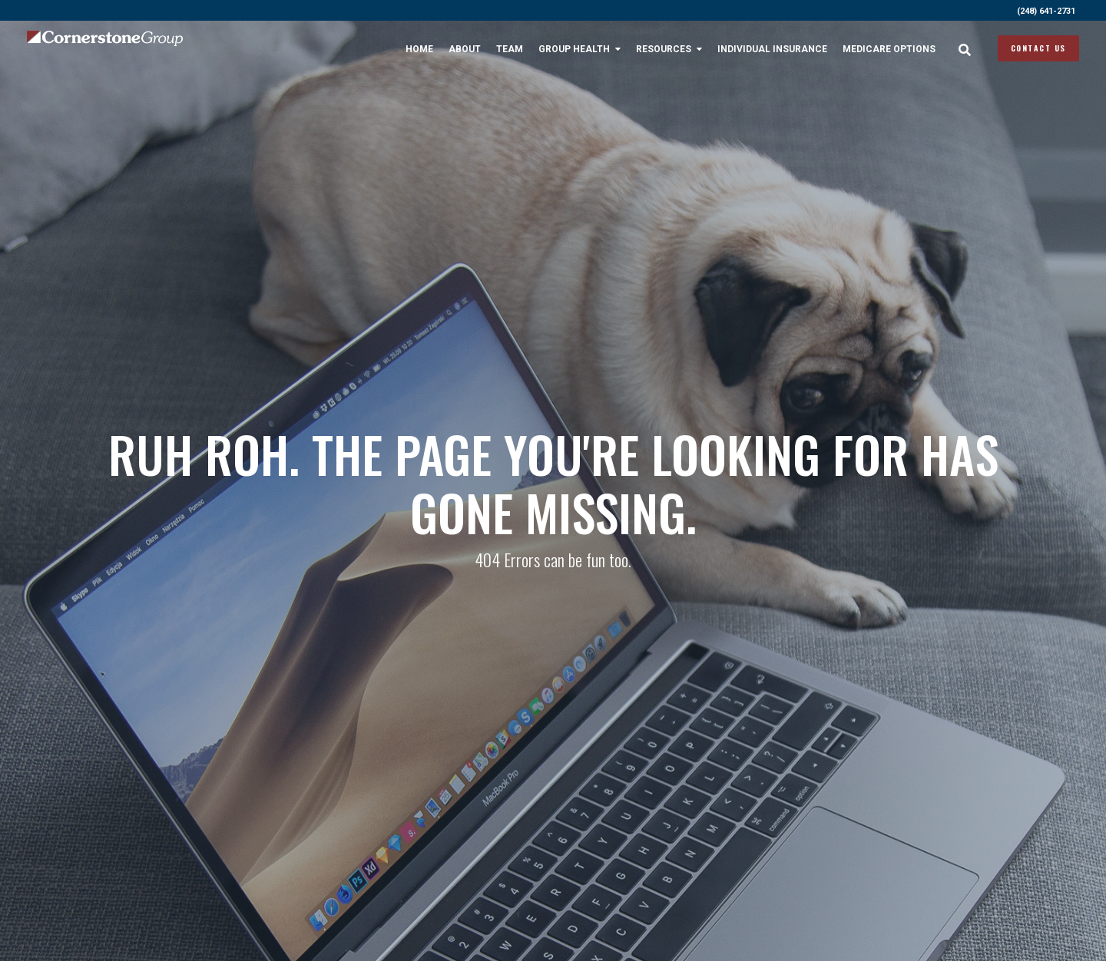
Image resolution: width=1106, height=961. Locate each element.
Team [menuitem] (509, 49)
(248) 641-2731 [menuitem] (1046, 11)
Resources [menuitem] (663, 49)
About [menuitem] (465, 49)
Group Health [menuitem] (574, 49)
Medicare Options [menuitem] (889, 49)
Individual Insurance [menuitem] (772, 49)
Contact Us (1038, 48)
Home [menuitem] (419, 49)
